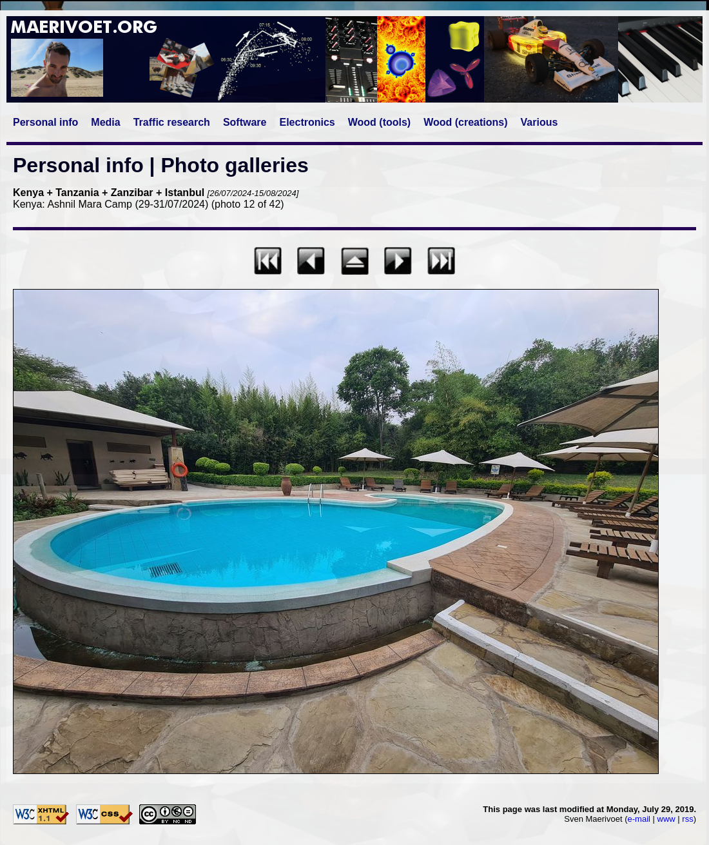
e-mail (639, 819)
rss (687, 819)
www (666, 819)
